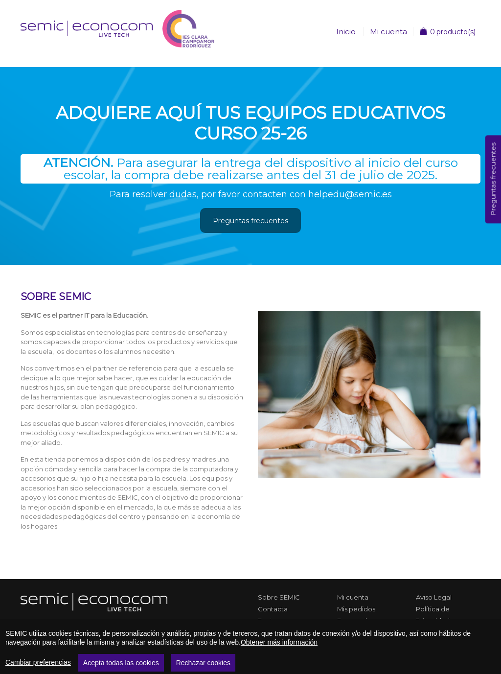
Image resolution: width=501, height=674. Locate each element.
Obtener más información (279, 642)
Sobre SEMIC (279, 597)
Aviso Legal (434, 597)
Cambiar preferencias (38, 662)
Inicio (346, 31)
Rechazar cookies (203, 663)
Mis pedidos (356, 609)
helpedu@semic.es (350, 194)
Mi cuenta (388, 31)
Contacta (273, 609)
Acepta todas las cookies (121, 663)
